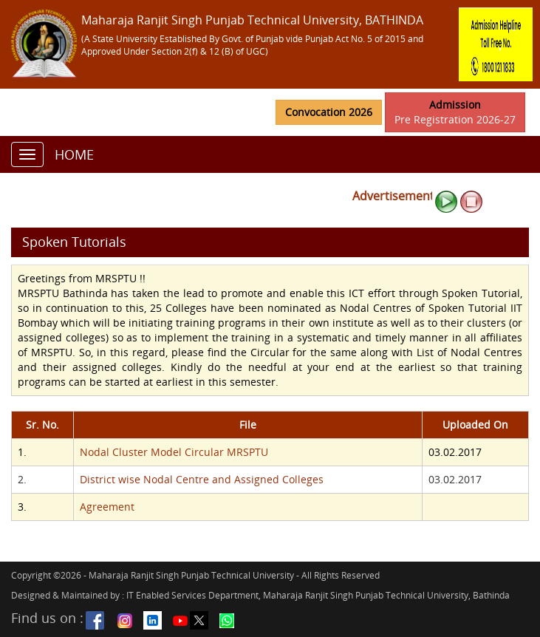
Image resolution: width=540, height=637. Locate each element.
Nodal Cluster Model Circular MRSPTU (174, 452)
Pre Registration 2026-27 (455, 112)
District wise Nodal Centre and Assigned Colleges (202, 479)
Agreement (107, 507)
